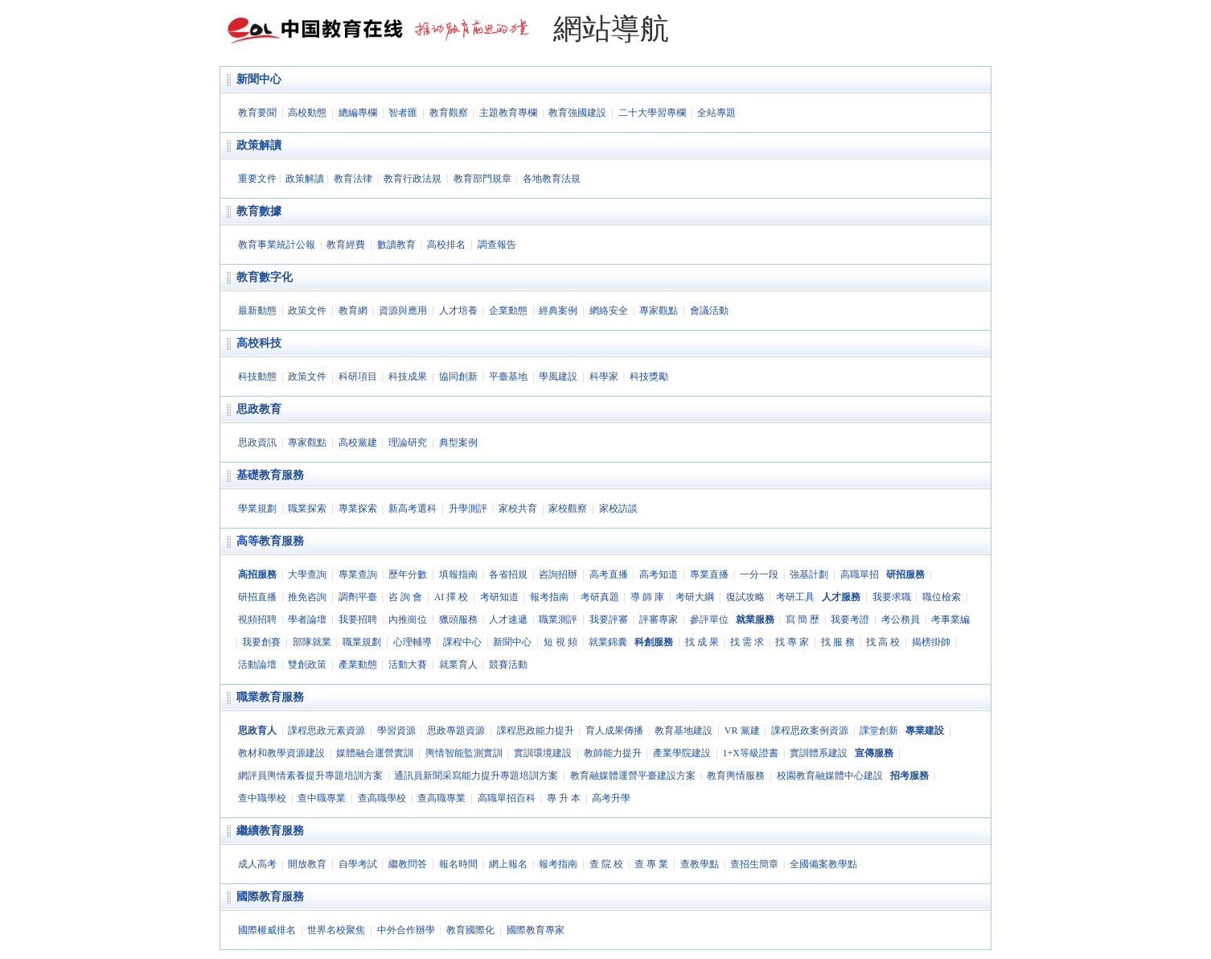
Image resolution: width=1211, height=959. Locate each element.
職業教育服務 (270, 697)
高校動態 (307, 112)
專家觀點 (658, 310)
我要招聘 (358, 619)
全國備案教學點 (823, 864)
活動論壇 (257, 664)
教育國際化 (470, 930)
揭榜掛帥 (931, 642)
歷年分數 (407, 574)
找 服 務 (838, 642)
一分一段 (759, 574)
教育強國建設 (577, 112)
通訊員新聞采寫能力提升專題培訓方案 (476, 775)
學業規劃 (257, 508)
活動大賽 (407, 664)
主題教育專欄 (508, 112)
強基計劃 (809, 574)
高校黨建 (358, 442)
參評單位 (709, 619)
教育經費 (345, 244)
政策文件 (307, 310)
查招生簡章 (754, 864)
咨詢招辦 (558, 574)
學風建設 (558, 376)
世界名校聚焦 (336, 930)
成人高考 (257, 864)
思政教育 (258, 409)
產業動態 (358, 664)
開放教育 (307, 864)
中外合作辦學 (406, 930)
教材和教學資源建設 (281, 753)
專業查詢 (358, 574)
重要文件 (257, 178)
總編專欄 (358, 112)
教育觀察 (448, 112)
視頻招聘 (257, 619)
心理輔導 (412, 642)
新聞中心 (258, 79)
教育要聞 (257, 112)
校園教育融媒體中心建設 (830, 775)
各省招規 (508, 574)
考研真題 (600, 597)
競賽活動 (508, 664)
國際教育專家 (535, 930)
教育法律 (353, 178)
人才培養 (458, 310)
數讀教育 (396, 244)
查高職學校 (382, 798)
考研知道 (499, 597)
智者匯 (402, 112)
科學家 (603, 376)
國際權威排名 (267, 930)
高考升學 (611, 798)
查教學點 (699, 864)
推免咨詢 (307, 597)
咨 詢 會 (405, 597)
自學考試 (358, 864)
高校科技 (258, 343)
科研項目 (358, 376)
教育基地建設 (683, 730)
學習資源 (396, 730)
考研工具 (795, 597)
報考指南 (549, 597)
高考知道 (658, 574)
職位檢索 (941, 597)
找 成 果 (702, 642)
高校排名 (446, 244)
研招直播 (257, 597)
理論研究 (407, 442)
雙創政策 (307, 664)
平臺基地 (508, 376)
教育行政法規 (412, 178)
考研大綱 (694, 597)
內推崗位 (407, 619)
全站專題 (716, 112)
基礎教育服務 (270, 475)
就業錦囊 (608, 642)
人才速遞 (508, 619)
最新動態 (257, 310)
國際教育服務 (270, 897)
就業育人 (458, 664)
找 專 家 (792, 642)
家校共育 (518, 508)
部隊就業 (312, 642)
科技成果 (407, 376)
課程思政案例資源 (809, 730)
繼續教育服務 (270, 831)
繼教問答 (407, 864)
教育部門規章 (482, 178)
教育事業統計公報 (276, 244)
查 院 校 (606, 864)
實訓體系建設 (819, 753)
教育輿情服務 (736, 775)
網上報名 (508, 864)
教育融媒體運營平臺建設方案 (633, 775)
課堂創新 (879, 730)
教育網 (353, 310)
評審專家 (658, 619)
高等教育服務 (270, 541)
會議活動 (709, 310)
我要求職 (891, 597)
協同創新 (458, 376)
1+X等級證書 (750, 753)
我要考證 (850, 619)
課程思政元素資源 (326, 730)
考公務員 (900, 619)
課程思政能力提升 (535, 730)
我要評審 (608, 619)
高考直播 (608, 574)
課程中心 (462, 642)
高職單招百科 (507, 798)
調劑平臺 (358, 597)
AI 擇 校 (451, 597)
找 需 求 (747, 642)
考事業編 (950, 619)
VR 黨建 (742, 730)
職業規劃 (362, 642)
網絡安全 (608, 310)
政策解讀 (258, 145)
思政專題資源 (456, 730)
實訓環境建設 (543, 753)
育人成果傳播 (614, 730)
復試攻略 (745, 597)
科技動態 (257, 376)
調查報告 (497, 244)
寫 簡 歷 (802, 619)
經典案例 (558, 310)
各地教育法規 (552, 178)
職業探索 (307, 508)
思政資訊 (257, 442)
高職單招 (859, 574)
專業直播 (709, 574)
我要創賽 (261, 642)
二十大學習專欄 (652, 112)
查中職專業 (322, 798)
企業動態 (508, 310)
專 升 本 (564, 798)
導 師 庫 (647, 597)
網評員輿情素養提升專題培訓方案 (310, 775)
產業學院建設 (682, 753)
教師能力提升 (613, 753)
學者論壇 (307, 619)
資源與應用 (403, 310)
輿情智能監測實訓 (464, 753)
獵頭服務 (458, 619)
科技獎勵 (649, 376)
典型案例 (458, 442)
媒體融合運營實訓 (374, 753)
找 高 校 (883, 642)
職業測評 (558, 619)
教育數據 (258, 211)
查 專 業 (651, 864)
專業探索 (358, 508)
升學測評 (468, 508)
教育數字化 (264, 277)
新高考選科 (412, 508)
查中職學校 (262, 798)
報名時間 (458, 864)
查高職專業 (441, 798)
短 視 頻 (560, 642)
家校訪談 (618, 508)
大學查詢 (307, 574)
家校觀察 (567, 508)
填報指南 (458, 574)
